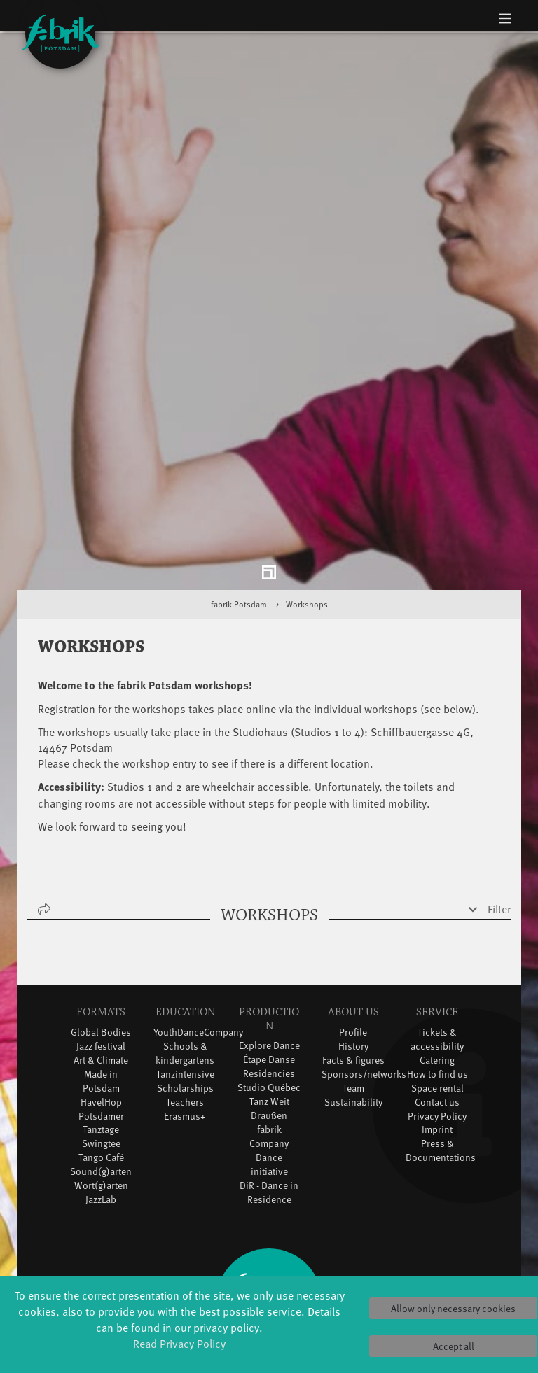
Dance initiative (269, 1103)
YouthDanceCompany (198, 971)
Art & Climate (101, 999)
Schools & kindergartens (185, 992)
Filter (499, 848)
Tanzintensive (185, 1013)
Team (353, 1027)
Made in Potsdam (101, 1020)
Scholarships (185, 1027)
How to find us (437, 1013)
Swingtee (101, 1083)
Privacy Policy (437, 1055)
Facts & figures (353, 999)
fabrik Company (269, 1075)
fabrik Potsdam (239, 543)
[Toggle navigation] (504, 18)
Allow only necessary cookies (453, 1308)
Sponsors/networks (364, 1013)
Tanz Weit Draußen (269, 1047)
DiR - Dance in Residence (269, 1131)
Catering (437, 999)
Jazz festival (100, 985)
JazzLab (100, 1139)
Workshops (307, 543)
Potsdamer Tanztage (101, 1062)
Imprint (437, 1069)
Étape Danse (269, 998)
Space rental (437, 1027)
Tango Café (101, 1097)
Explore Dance (269, 984)
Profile (353, 971)
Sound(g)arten (101, 1111)
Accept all (453, 1346)
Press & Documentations (441, 1090)
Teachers (185, 1041)
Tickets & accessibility (437, 978)
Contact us (437, 1041)
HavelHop (101, 1041)
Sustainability (353, 1041)
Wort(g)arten (101, 1125)
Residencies (269, 1012)
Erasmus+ (185, 1055)
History (353, 985)
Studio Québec (269, 1026)
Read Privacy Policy (179, 1343)
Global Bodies (101, 971)
